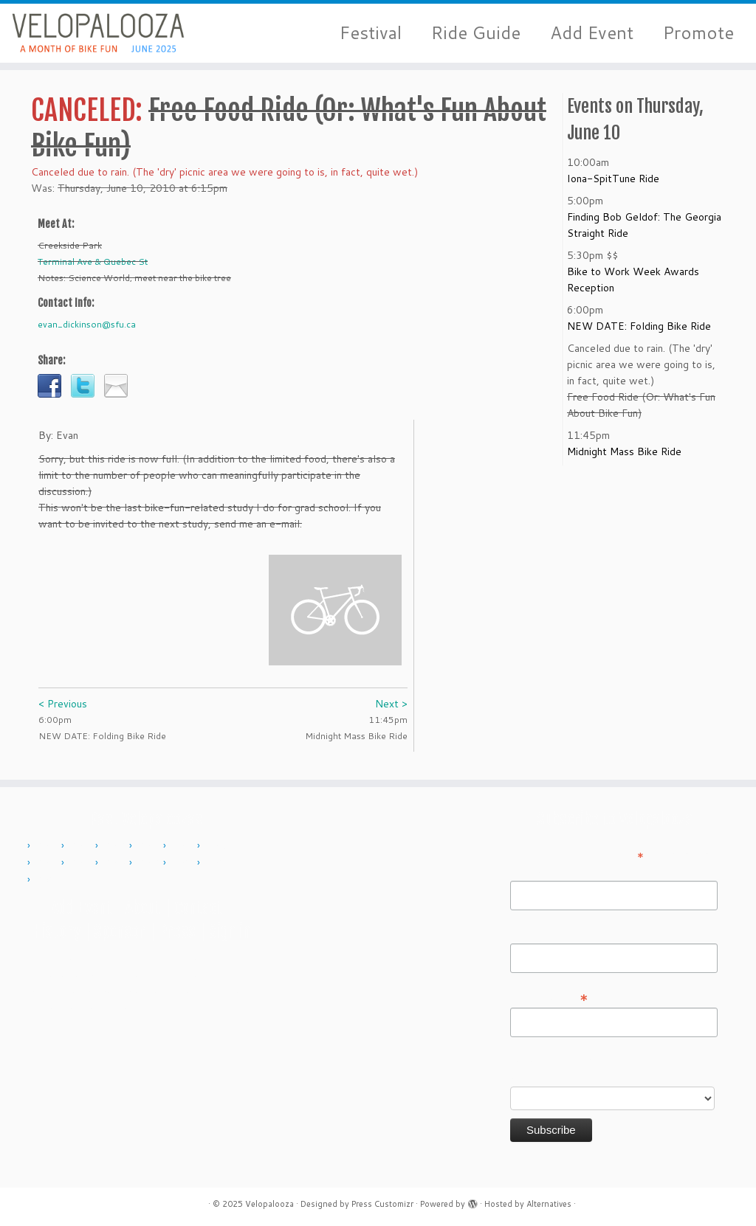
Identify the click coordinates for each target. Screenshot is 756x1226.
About (143, 908)
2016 (48, 863)
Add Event (591, 32)
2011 (82, 846)
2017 (82, 863)
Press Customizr (382, 1204)
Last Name (535, 933)
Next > (391, 703)
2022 (183, 863)
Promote (698, 32)
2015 (217, 846)
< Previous (62, 703)
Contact (198, 908)
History (56, 931)
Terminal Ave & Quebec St (93, 261)
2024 (48, 880)
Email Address (549, 996)
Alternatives (548, 1204)
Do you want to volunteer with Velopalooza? (582, 1068)
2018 (116, 863)
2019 (150, 863)
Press (177, 931)
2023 (217, 863)
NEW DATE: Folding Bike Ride (639, 326)
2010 (48, 846)
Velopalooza (269, 1204)
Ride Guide (475, 32)
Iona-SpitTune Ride (613, 178)
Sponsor (119, 931)
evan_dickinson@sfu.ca (87, 324)
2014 (183, 846)
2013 (150, 846)
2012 (116, 846)
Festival (371, 32)
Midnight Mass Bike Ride (624, 451)
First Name (536, 870)
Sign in (229, 931)
